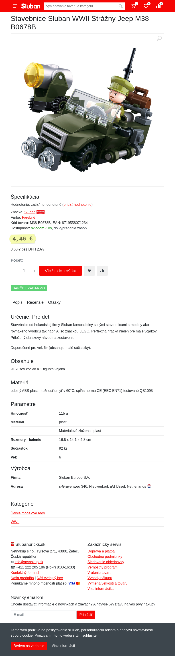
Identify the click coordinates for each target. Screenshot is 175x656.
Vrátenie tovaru (100, 573)
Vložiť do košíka (60, 270)
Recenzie (35, 302)
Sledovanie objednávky (106, 562)
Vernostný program (103, 567)
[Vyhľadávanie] (80, 6)
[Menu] (15, 6)
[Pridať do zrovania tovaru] (102, 271)
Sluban (29, 212)
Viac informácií (63, 646)
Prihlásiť (85, 615)
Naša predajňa (22, 578)
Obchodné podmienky (105, 556)
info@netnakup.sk (28, 562)
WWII (15, 522)
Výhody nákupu (100, 578)
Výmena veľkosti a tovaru (108, 583)
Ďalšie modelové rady (28, 513)
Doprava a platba (101, 551)
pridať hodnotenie (77, 204)
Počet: (17, 260)
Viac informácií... (101, 589)
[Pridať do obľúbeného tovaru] (89, 271)
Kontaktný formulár (26, 573)
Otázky (54, 302)
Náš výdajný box (50, 578)
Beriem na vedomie (29, 646)
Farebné (28, 217)
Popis (17, 302)
